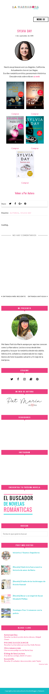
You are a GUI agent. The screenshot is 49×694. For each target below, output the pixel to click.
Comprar (15, 114)
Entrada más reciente (14, 296)
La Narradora (16, 691)
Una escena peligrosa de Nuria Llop (18, 650)
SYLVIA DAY (26, 213)
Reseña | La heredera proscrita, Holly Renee (22, 645)
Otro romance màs (12, 648)
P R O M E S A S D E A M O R (16, 642)
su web (36, 76)
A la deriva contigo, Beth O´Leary (17, 656)
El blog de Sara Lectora (14, 653)
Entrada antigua (37, 296)
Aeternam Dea (10, 635)
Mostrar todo (43, 664)
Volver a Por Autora (24, 193)
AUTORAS (14, 213)
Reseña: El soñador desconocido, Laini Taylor (22, 661)
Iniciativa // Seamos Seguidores (26, 552)
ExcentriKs (9, 659)
